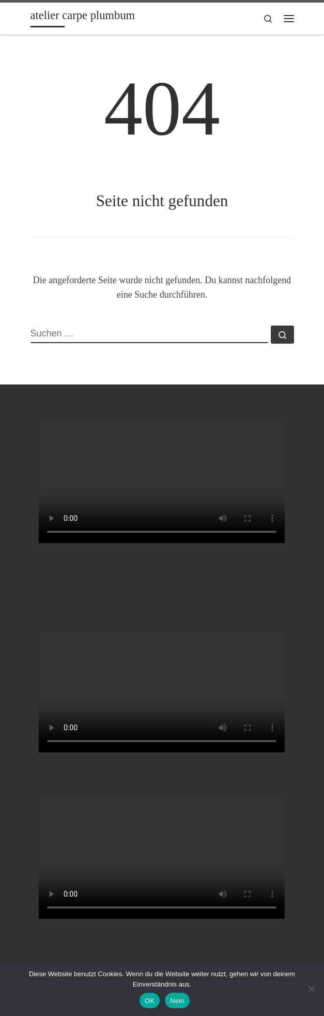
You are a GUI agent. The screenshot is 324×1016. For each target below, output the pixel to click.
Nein (177, 1001)
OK (150, 1001)
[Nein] (311, 988)
